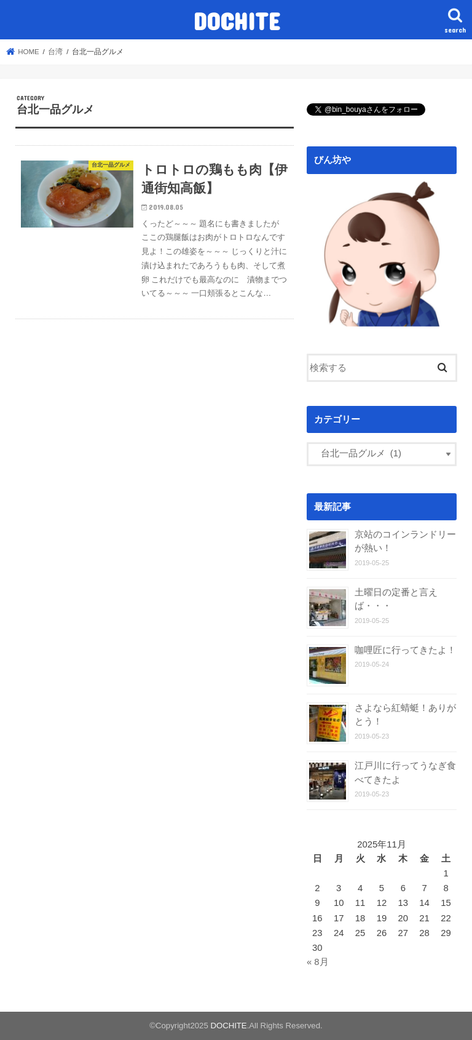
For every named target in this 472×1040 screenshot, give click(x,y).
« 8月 (318, 962)
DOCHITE (236, 20)
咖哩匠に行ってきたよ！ (405, 650)
